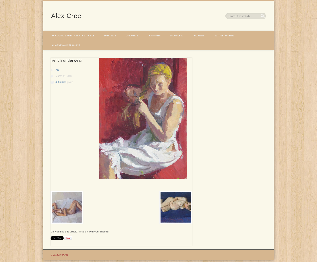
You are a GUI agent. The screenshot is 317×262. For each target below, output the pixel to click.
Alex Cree (66, 15)
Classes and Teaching (66, 45)
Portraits (154, 35)
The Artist (198, 35)
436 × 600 (60, 82)
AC (57, 70)
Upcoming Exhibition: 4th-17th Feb (73, 35)
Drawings (132, 35)
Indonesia (176, 35)
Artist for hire (224, 35)
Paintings (110, 35)
